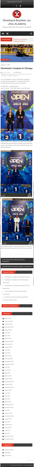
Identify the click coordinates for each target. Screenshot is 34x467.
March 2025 (8, 338)
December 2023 (9, 361)
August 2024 (8, 347)
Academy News (5, 59)
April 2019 (7, 422)
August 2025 (8, 330)
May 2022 (7, 396)
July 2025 (7, 333)
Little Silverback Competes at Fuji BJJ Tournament (16, 266)
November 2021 (9, 407)
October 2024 (8, 344)
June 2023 (7, 370)
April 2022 (7, 399)
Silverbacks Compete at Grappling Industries (17, 277)
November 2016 (9, 439)
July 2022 (7, 393)
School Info (8, 455)
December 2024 (9, 341)
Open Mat (7, 452)
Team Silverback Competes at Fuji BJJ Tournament (13, 260)
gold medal (5, 74)
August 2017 (8, 427)
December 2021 (9, 404)
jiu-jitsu (26, 74)
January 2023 (8, 378)
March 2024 (8, 355)
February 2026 (9, 321)
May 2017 (7, 433)
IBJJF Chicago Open (19, 74)
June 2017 (7, 430)
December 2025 (9, 327)
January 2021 (8, 413)
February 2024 (9, 358)
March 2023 (8, 376)
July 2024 (7, 350)
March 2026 (8, 318)
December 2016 (9, 436)
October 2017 (8, 424)
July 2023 (7, 367)
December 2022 (9, 381)
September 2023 (9, 364)
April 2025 (7, 335)
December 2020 (9, 416)
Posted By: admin (6, 72)
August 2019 (8, 419)
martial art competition (13, 75)
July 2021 (7, 410)
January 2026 (8, 324)
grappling (11, 74)
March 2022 (8, 401)
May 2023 (7, 373)
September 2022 (9, 387)
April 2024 (7, 353)
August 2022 (8, 390)
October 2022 (8, 384)
